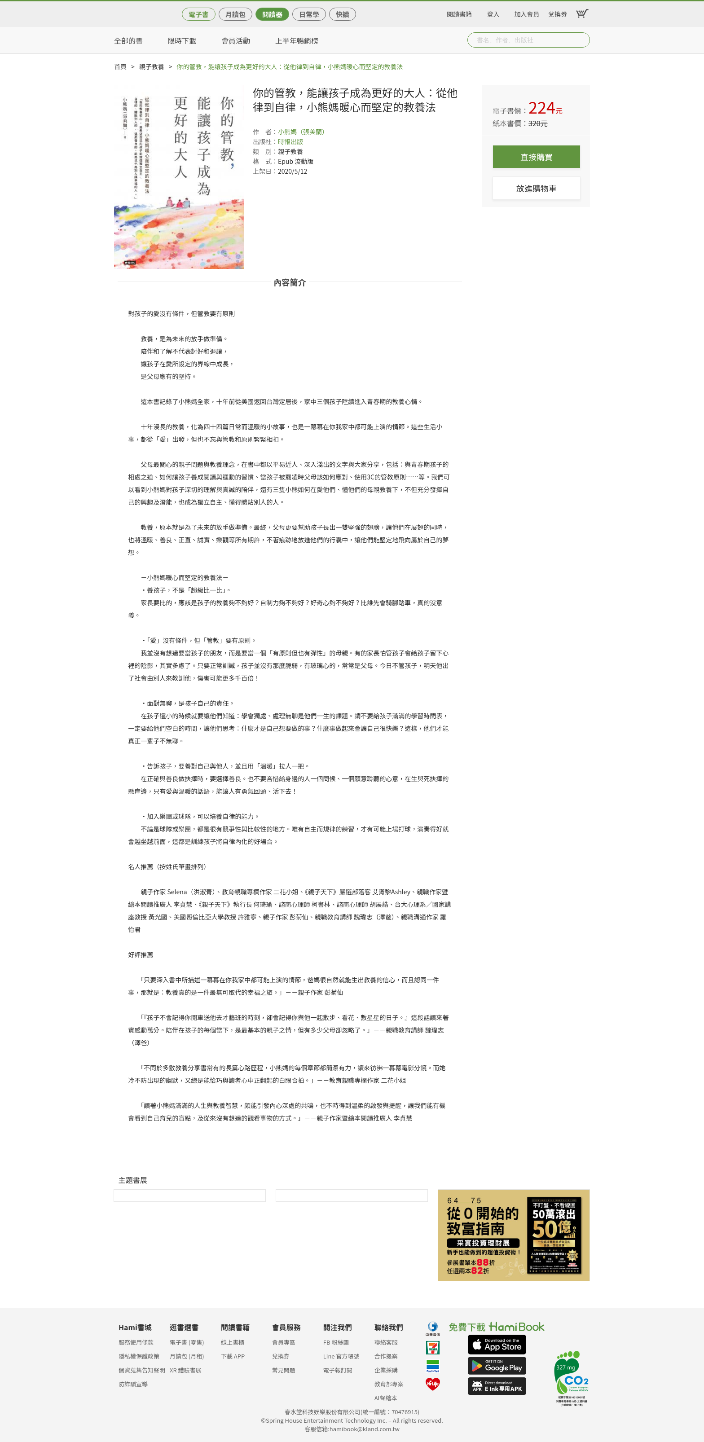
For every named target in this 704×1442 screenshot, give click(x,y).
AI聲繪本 (385, 1398)
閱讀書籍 (459, 12)
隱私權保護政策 (139, 1356)
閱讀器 (272, 14)
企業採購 (386, 1370)
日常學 (309, 14)
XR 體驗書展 (186, 1370)
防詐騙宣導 (133, 1384)
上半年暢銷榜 (296, 40)
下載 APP (233, 1356)
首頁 (120, 66)
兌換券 (557, 12)
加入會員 (527, 12)
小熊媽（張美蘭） (303, 131)
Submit (582, 40)
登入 (493, 12)
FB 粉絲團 (336, 1342)
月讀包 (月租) (187, 1356)
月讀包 (235, 14)
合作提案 (386, 1356)
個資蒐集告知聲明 (142, 1370)
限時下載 (181, 40)
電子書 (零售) (187, 1342)
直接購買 (536, 157)
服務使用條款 (136, 1342)
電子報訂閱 (337, 1370)
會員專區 (283, 1342)
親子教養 (151, 66)
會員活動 (235, 40)
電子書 (199, 14)
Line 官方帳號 (341, 1356)
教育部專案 (389, 1384)
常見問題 (283, 1370)
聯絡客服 (386, 1342)
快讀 (342, 14)
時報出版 (290, 141)
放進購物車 (536, 188)
